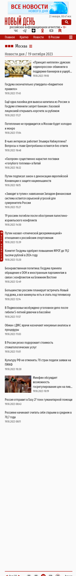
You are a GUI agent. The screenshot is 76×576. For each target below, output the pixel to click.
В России (54, 37)
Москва (21, 46)
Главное (10, 37)
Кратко (24, 37)
